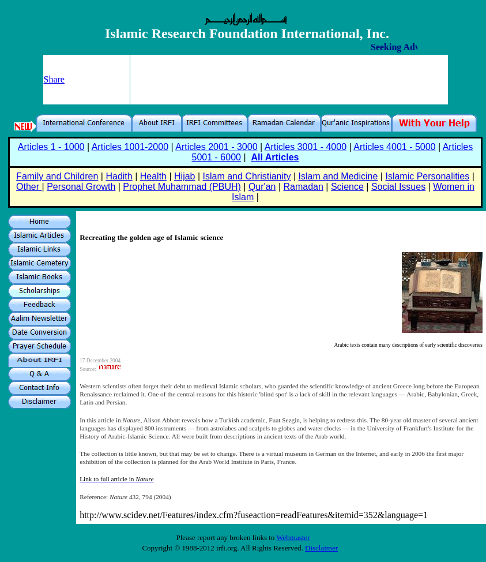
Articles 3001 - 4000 (305, 147)
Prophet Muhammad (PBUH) (182, 187)
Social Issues (398, 187)
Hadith (119, 176)
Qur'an (262, 187)
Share (54, 79)
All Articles (275, 157)
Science (347, 187)
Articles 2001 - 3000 (216, 147)
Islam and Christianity (247, 176)
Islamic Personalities (427, 176)
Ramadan (303, 187)
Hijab (184, 176)
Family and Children (57, 176)
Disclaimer (321, 548)
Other (29, 187)
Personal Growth (81, 187)
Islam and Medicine (338, 176)
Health (153, 176)
